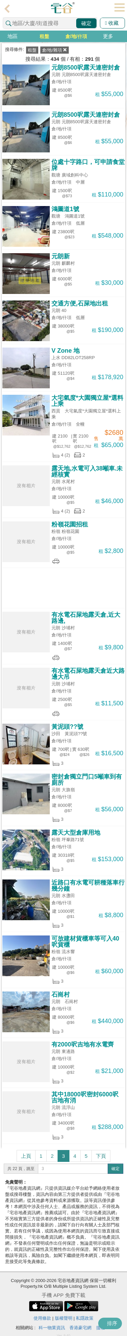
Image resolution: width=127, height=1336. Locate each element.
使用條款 (42, 1318)
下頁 (101, 1156)
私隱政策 (84, 1318)
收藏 (112, 23)
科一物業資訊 (52, 1327)
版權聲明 (63, 1318)
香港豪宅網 (80, 1327)
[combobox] (50, 23)
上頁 (26, 1156)
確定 (86, 23)
